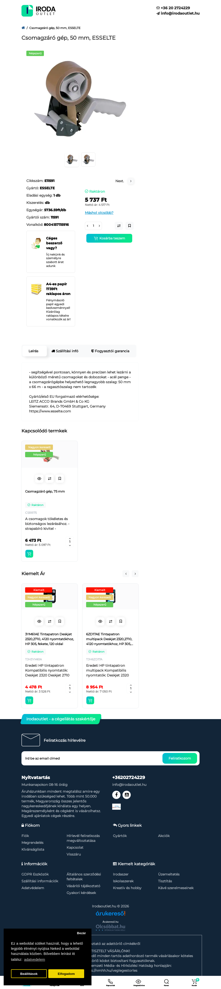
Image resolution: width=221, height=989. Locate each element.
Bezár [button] (81, 933)
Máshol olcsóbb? (99, 212)
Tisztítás (165, 881)
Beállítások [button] (29, 974)
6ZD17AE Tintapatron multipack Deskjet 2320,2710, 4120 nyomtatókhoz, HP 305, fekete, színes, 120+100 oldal (109, 639)
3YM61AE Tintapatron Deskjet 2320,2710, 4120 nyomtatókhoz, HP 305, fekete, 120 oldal (49, 639)
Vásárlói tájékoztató (83, 886)
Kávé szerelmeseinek (175, 888)
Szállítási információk (39, 881)
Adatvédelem (32, 888)
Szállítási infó (64, 351)
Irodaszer (121, 874)
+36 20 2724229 (173, 8)
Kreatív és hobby (127, 888)
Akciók (164, 836)
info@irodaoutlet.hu (178, 13)
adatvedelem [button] (34, 959)
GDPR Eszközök (35, 874)
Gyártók (120, 836)
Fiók (25, 836)
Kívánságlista (32, 849)
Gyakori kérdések (81, 893)
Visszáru (74, 854)
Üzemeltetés (169, 874)
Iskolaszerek (123, 881)
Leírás (33, 351)
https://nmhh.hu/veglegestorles (110, 970)
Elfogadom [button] (66, 974)
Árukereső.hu (110, 921)
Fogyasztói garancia (110, 351)
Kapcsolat (75, 847)
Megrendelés (32, 842)
